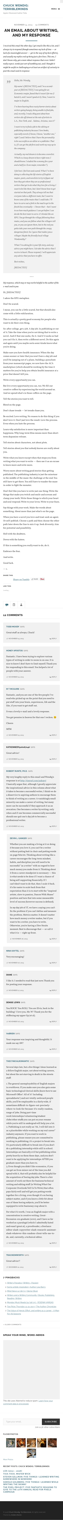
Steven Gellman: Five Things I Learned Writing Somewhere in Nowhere (31, 1478)
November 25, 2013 (16, 1243)
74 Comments (42, 25)
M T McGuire (12, 689)
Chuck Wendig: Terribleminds (16, 7)
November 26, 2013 (20, 939)
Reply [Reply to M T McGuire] (54, 735)
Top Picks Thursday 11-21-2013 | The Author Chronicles (31, 1306)
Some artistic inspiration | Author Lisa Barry (26, 1287)
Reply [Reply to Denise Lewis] (54, 1022)
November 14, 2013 (23, 25)
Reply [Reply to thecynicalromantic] (54, 1243)
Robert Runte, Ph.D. (16, 771)
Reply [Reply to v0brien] (54, 1049)
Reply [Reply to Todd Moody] (54, 639)
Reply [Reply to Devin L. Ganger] (54, 939)
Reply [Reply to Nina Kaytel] (54, 963)
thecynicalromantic (17, 1061)
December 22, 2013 (16, 1267)
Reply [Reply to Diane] (54, 990)
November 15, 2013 (16, 639)
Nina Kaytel (12, 951)
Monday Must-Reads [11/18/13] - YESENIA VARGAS (30, 1302)
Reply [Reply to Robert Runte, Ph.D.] (54, 826)
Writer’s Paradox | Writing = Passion (22, 1283)
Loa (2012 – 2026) (12, 1471)
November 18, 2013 (16, 1022)
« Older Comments (12, 1324)
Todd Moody (12, 627)
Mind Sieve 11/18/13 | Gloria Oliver (22, 1291)
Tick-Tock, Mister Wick (17, 1474)
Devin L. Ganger (18, 838)
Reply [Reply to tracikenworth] (54, 1267)
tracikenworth (15, 1255)
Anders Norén (16, 1515)
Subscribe (51, 1422)
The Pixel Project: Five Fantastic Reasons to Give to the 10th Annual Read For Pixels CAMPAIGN (30, 1489)
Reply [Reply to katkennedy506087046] (54, 759)
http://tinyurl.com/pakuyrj (33, 780)
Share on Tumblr (21, 579)
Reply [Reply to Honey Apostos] (54, 677)
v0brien (10, 1034)
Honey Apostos (14, 650)
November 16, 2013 (16, 826)
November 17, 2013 (16, 990)
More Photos (8, 1460)
